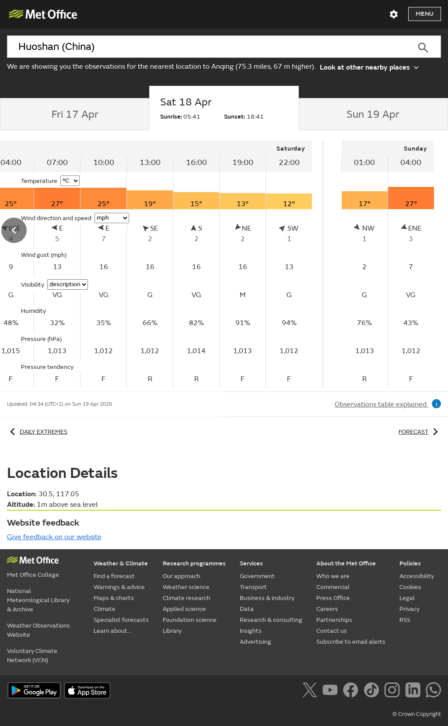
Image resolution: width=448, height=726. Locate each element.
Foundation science (190, 620)
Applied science (184, 609)
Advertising (255, 641)
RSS (404, 620)
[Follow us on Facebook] (352, 691)
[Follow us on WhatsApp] (433, 691)
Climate (105, 609)
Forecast (420, 431)
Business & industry (267, 598)
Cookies (410, 587)
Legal (407, 598)
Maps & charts (114, 598)
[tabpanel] (387, 264)
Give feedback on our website (54, 537)
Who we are (333, 576)
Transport (253, 587)
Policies (410, 563)
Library (172, 631)
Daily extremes (37, 431)
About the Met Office (346, 563)
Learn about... (112, 631)
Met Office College (33, 575)
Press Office (333, 598)
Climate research (186, 598)
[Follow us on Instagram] (393, 691)
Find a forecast (114, 576)
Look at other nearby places (369, 66)
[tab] (74, 114)
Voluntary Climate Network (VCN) (32, 655)
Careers (327, 609)
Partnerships (334, 620)
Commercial (333, 587)
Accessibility (416, 576)
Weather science (186, 587)
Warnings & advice (119, 587)
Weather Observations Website (38, 630)
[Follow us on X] (311, 691)
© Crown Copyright (416, 714)
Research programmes (194, 563)
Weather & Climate (121, 563)
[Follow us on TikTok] (373, 691)
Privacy (409, 609)
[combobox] (206, 47)
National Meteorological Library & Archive (38, 600)
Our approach (181, 576)
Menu (425, 14)
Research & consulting (271, 620)
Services (251, 563)
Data (247, 609)
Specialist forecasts (121, 620)
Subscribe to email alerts (350, 641)
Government (257, 576)
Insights (251, 631)
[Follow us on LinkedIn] (414, 691)
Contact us (331, 631)
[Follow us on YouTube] (331, 691)
